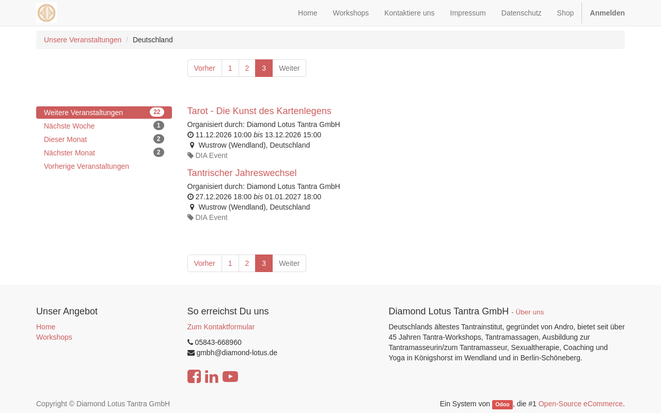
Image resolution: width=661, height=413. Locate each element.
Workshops (54, 337)
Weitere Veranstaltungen (104, 112)
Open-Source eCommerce (581, 404)
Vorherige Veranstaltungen (86, 166)
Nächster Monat (104, 152)
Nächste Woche (104, 125)
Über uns (530, 312)
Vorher (204, 68)
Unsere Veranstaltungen (82, 40)
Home (45, 327)
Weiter (289, 68)
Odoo (502, 404)
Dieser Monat (104, 139)
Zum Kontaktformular (221, 327)
